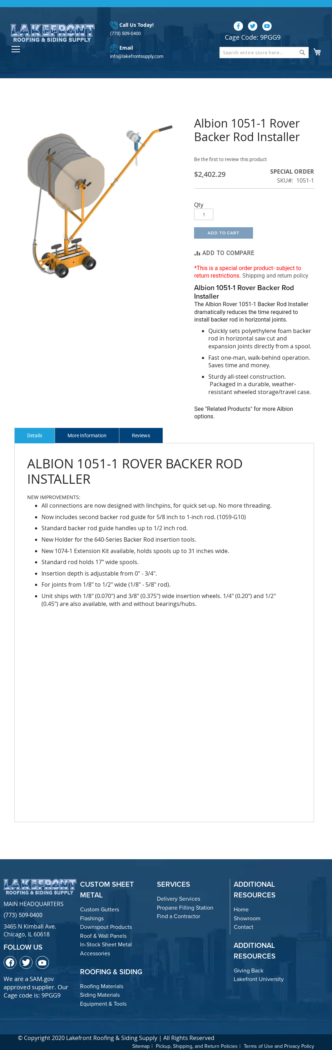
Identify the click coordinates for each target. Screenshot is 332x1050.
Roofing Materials (101, 986)
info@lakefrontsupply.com (136, 56)
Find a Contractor (178, 916)
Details (34, 435)
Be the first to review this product (230, 159)
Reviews (141, 435)
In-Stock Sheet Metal (106, 944)
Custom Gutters (99, 909)
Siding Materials (100, 995)
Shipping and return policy (275, 275)
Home (241, 909)
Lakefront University (259, 979)
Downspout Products (106, 927)
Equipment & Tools (103, 1004)
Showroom (247, 918)
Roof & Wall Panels (103, 936)
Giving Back (248, 970)
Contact (243, 927)
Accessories (95, 953)
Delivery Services (178, 899)
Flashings (92, 918)
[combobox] (264, 52)
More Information (87, 435)
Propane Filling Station (185, 908)
